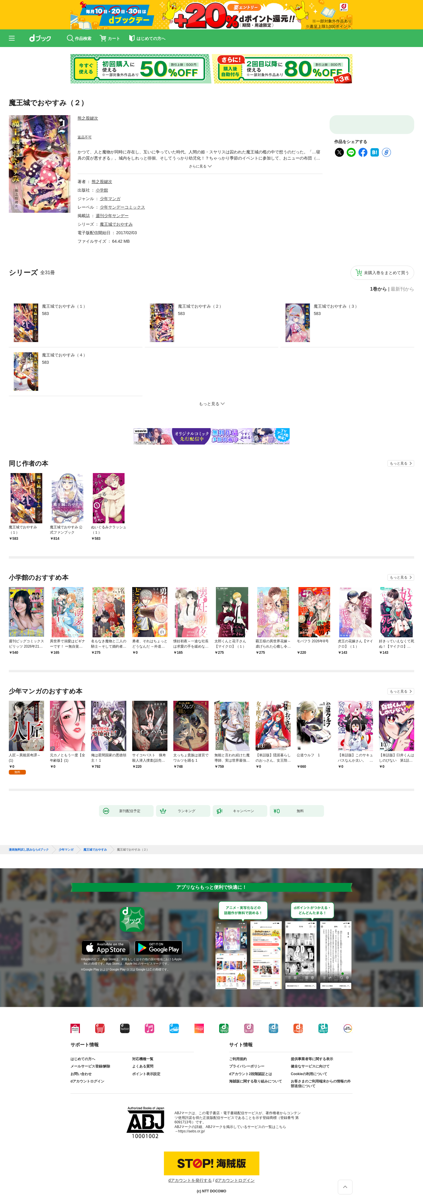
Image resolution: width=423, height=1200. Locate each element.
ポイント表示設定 (146, 1069)
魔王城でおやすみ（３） (336, 306)
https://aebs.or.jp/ (191, 1126)
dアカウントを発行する (190, 1175)
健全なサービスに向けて (310, 1062)
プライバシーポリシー (246, 1062)
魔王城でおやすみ (116, 224)
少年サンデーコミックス (122, 207)
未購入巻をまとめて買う (386, 272)
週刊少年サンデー (112, 215)
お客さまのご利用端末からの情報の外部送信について (321, 1079)
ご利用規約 (238, 1054)
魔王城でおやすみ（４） (64, 355)
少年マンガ (110, 198)
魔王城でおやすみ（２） (200, 306)
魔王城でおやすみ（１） (64, 306)
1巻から (378, 289)
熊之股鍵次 (88, 118)
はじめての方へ (82, 1054)
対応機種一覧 (142, 1054)
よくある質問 (142, 1062)
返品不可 (85, 137)
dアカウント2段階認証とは (250, 1069)
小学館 (102, 190)
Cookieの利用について (309, 1069)
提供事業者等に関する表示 (312, 1054)
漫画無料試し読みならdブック (29, 845)
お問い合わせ (81, 1069)
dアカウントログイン (87, 1077)
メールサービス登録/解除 (90, 1062)
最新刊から (402, 289)
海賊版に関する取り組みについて (255, 1077)
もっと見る (398, 463)
